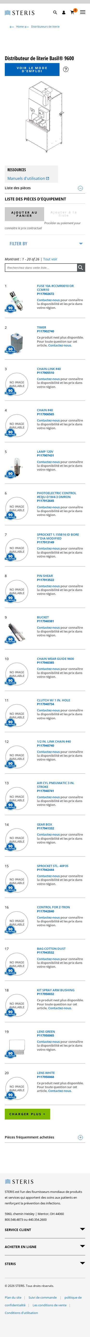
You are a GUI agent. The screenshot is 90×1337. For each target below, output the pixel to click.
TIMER (45, 329)
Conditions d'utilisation (21, 1313)
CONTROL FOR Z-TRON (53, 909)
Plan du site (13, 1297)
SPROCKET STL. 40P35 (52, 868)
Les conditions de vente (49, 1305)
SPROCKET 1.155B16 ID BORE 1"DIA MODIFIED (58, 538)
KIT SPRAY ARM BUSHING (55, 992)
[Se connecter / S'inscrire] (64, 12)
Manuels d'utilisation (28, 178)
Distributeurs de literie (45, 26)
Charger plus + (27, 1114)
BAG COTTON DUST (51, 951)
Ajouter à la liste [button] (64, 213)
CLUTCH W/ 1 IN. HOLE (53, 702)
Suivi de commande (43, 1297)
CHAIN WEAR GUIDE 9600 (55, 661)
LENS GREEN (46, 1034)
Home (20, 26)
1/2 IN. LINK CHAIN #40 (54, 743)
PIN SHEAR (45, 578)
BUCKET (45, 619)
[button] (57, 18)
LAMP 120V (45, 453)
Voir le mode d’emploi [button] (32, 69)
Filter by (18, 243)
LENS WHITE (46, 1075)
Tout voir (50, 259)
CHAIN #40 (45, 412)
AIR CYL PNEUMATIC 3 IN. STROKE (55, 787)
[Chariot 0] (72, 12)
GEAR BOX (45, 826)
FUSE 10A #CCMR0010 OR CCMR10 (55, 290)
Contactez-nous (48, 300)
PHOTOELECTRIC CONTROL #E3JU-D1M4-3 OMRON (56, 497)
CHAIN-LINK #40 (49, 371)
